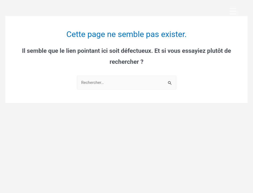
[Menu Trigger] (233, 11)
